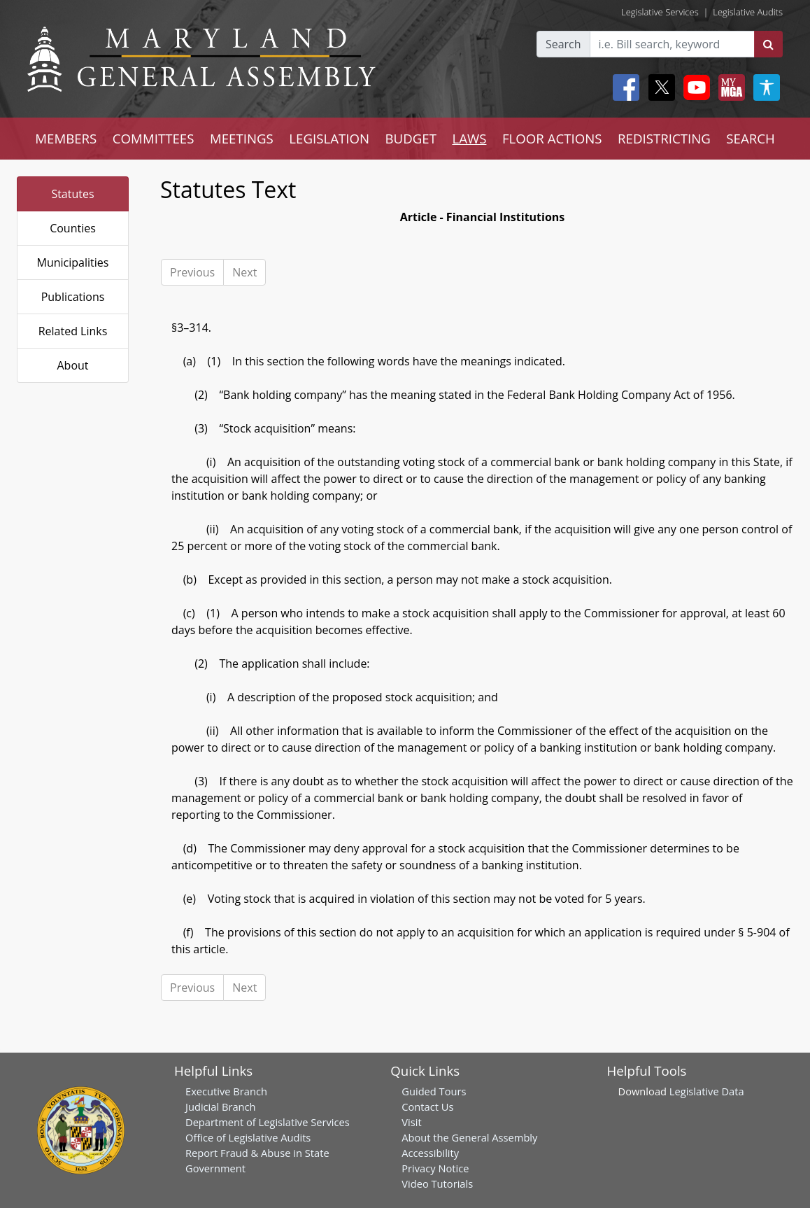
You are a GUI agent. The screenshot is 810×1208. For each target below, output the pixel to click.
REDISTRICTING (664, 138)
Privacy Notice (435, 1168)
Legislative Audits (748, 12)
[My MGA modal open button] (729, 87)
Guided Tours (434, 1091)
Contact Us (427, 1107)
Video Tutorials (437, 1184)
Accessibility (430, 1153)
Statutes (72, 194)
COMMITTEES (153, 138)
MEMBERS (66, 138)
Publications (73, 296)
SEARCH (750, 138)
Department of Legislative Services (267, 1122)
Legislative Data (706, 1091)
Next (244, 272)
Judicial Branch (220, 1107)
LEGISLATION (329, 138)
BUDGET (410, 138)
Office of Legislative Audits (248, 1137)
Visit (411, 1122)
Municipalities (73, 262)
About (72, 365)
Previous (192, 272)
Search (563, 44)
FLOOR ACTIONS (552, 138)
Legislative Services (660, 12)
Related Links (73, 331)
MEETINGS (241, 138)
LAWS (469, 138)
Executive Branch (226, 1091)
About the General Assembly (469, 1137)
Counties (73, 228)
